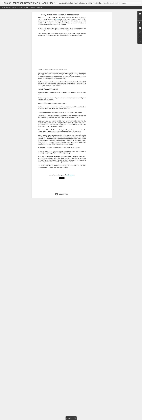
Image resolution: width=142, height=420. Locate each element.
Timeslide (39, 7)
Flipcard (8, 7)
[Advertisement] (96, 43)
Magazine (15, 7)
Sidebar (26, 7)
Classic (3, 7)
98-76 (58, 19)
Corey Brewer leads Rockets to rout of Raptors (60, 15)
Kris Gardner (70, 175)
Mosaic (21, 7)
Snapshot (32, 7)
